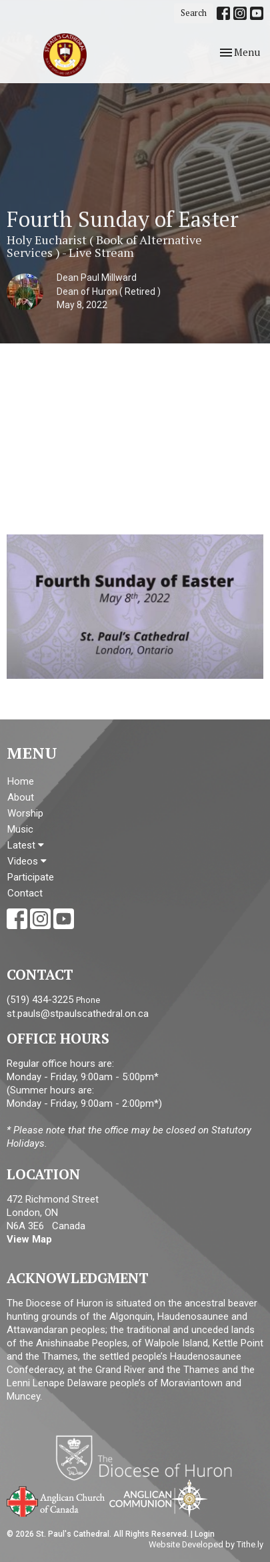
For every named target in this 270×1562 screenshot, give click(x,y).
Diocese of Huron (149, 1457)
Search (194, 13)
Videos (27, 861)
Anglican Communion (158, 1498)
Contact (25, 893)
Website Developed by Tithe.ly (206, 1544)
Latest (25, 845)
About (20, 797)
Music (20, 829)
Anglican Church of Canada (56, 1500)
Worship (25, 813)
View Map (29, 1239)
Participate (30, 877)
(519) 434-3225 (40, 1000)
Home (20, 781)
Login (205, 1534)
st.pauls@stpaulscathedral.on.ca (78, 1014)
